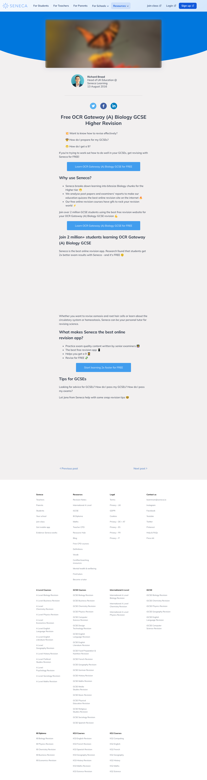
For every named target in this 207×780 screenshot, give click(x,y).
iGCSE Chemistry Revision (158, 600)
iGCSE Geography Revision (158, 611)
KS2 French (115, 749)
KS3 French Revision (82, 744)
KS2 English (115, 744)
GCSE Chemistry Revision (84, 606)
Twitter (150, 521)
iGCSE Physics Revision (157, 606)
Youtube (150, 516)
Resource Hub (79, 532)
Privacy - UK (115, 505)
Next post (141, 468)
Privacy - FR (115, 532)
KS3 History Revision (82, 760)
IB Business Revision (45, 755)
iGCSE (75, 510)
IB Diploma (78, 516)
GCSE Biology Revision (83, 595)
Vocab (75, 554)
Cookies (113, 516)
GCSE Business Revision (84, 600)
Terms (112, 499)
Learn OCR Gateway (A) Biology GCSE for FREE (103, 166)
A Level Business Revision (48, 600)
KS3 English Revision (82, 738)
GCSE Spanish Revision (83, 723)
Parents (39, 505)
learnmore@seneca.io (156, 499)
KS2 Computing (117, 738)
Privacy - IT (115, 538)
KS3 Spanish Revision (82, 749)
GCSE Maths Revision (82, 681)
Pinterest (151, 527)
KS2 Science (115, 771)
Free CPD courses (81, 543)
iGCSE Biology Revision (157, 595)
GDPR (112, 510)
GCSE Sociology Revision (84, 717)
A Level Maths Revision (46, 681)
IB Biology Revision (44, 738)
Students (40, 510)
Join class (40, 521)
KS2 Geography (117, 755)
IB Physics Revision (44, 744)
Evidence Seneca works (46, 532)
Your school (41, 516)
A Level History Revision (47, 653)
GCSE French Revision (83, 659)
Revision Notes (79, 499)
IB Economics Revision (46, 760)
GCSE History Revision (83, 675)
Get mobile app (43, 527)
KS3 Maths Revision (82, 766)
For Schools (99, 5)
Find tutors (77, 574)
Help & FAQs (152, 532)
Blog (75, 538)
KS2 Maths (114, 766)
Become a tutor (80, 579)
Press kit (150, 538)
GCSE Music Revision (82, 695)
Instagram (151, 505)
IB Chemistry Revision (46, 749)
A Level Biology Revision (47, 595)
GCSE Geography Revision (84, 664)
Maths (75, 521)
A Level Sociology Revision (48, 676)
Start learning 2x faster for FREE (103, 367)
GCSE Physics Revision (83, 611)
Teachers (40, 499)
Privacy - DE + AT (117, 521)
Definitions (78, 549)
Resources (119, 5)
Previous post (68, 468)
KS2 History (115, 760)
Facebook (151, 510)
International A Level (82, 505)
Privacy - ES (115, 527)
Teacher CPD (79, 527)
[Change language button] (202, 6)
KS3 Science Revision (82, 771)
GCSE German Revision (83, 670)
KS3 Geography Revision (84, 755)
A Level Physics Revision (47, 614)
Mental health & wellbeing (84, 568)
